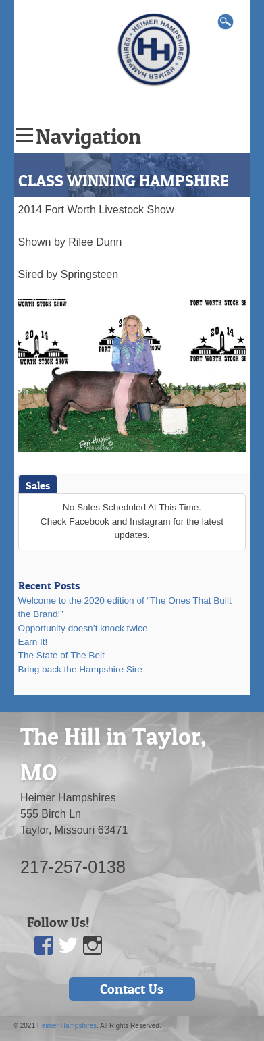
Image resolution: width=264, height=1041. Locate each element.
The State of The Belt (61, 655)
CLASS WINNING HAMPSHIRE (123, 180)
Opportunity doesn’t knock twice (83, 628)
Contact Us (131, 989)
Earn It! (33, 642)
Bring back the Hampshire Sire (80, 669)
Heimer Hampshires (67, 1026)
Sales (38, 485)
